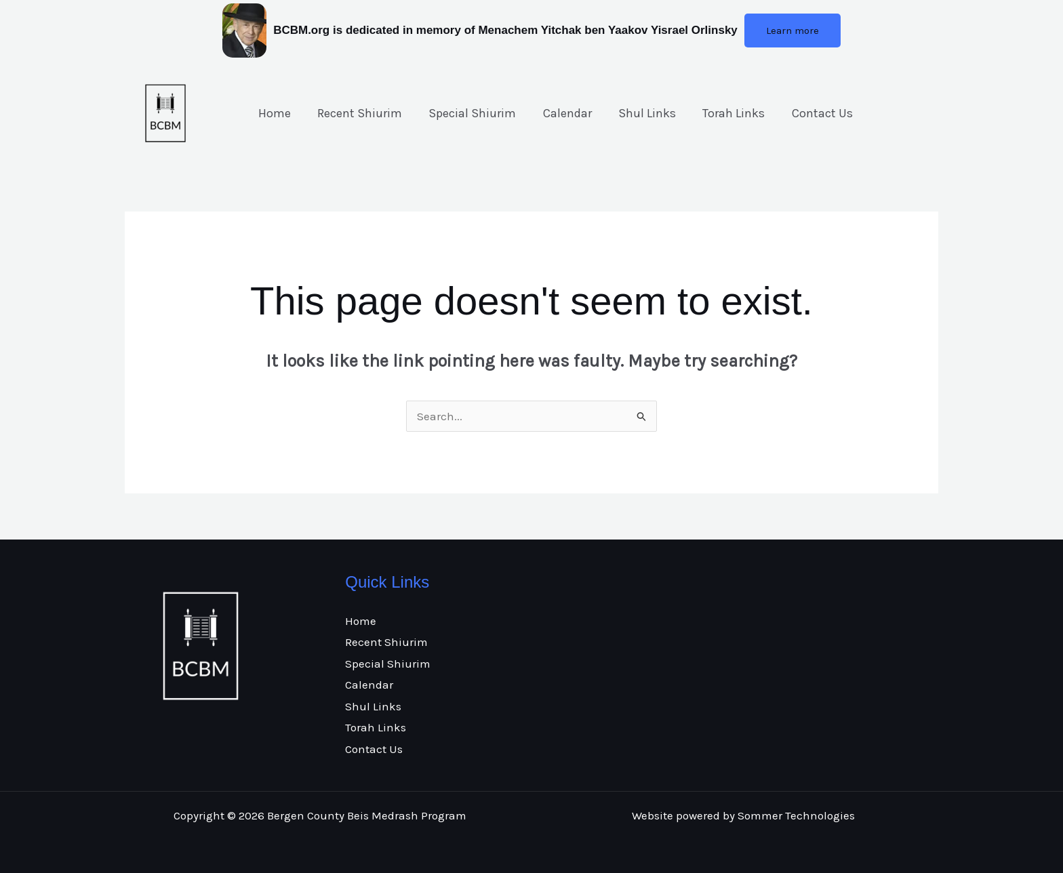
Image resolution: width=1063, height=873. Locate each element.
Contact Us (807, 113)
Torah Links (721, 113)
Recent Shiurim (356, 113)
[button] (792, 30)
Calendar (559, 113)
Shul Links (637, 113)
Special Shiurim (466, 113)
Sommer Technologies (796, 815)
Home (273, 113)
